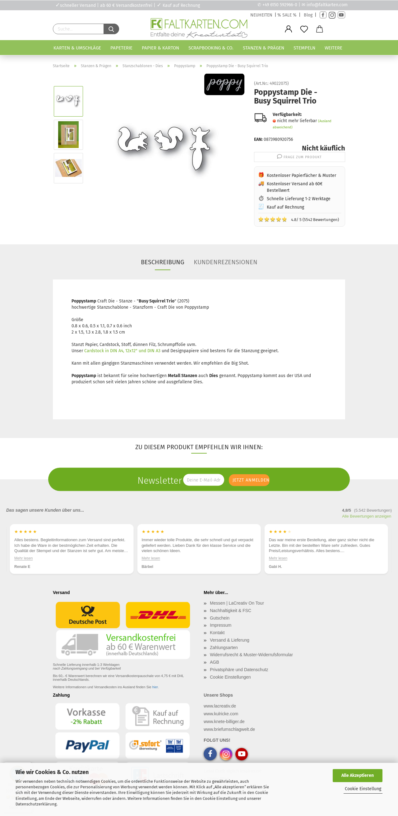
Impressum (220, 625)
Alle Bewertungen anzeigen (366, 516)
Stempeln (304, 48)
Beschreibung (162, 262)
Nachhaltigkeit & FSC (230, 610)
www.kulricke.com (221, 713)
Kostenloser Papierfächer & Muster (301, 175)
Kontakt (217, 632)
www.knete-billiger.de (224, 721)
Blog (308, 15)
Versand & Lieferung (229, 640)
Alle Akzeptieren (357, 775)
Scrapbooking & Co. (211, 48)
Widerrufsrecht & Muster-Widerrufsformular (251, 654)
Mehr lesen (23, 558)
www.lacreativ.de (220, 705)
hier (155, 687)
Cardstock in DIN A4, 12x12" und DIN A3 (122, 350)
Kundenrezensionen (225, 262)
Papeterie (121, 48)
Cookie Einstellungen (230, 677)
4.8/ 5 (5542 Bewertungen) (298, 219)
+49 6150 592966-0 (279, 4)
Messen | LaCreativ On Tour (237, 603)
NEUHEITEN (261, 15)
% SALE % (287, 15)
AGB (214, 662)
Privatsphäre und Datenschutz (239, 669)
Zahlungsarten (224, 647)
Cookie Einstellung (363, 788)
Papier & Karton (160, 48)
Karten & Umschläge (77, 48)
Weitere (333, 48)
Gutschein (219, 617)
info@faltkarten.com (327, 4)
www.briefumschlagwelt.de (229, 729)
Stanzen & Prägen (263, 48)
